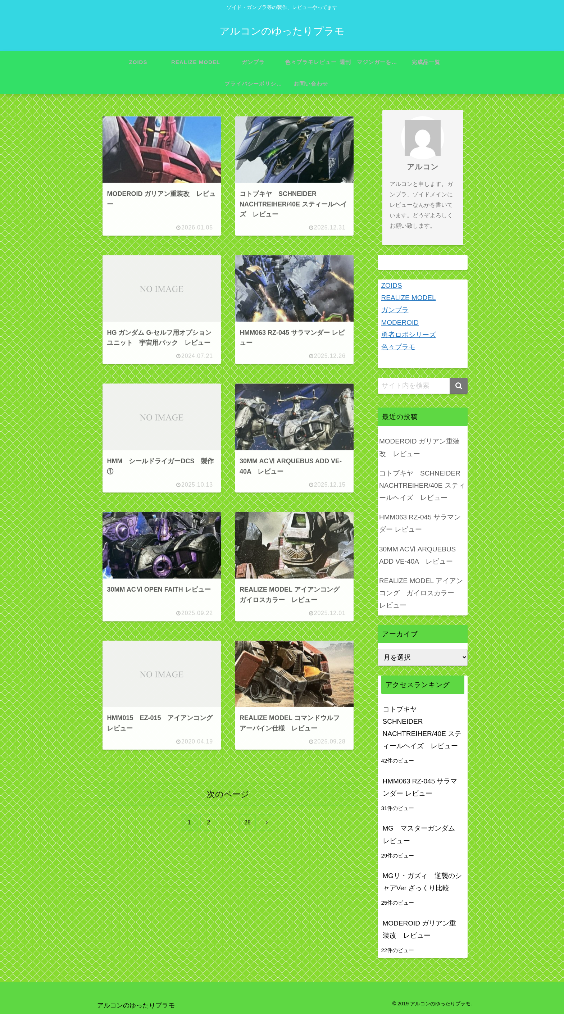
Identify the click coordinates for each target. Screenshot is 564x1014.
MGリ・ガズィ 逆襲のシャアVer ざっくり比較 (422, 882)
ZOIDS (391, 285)
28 (247, 823)
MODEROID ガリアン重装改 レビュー (419, 447)
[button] (459, 386)
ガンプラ (395, 310)
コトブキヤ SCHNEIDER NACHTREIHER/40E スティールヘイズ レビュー (422, 485)
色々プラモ (398, 347)
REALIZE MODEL (408, 297)
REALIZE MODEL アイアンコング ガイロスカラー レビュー (421, 593)
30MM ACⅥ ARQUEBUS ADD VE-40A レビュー (417, 555)
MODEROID (400, 322)
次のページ (228, 794)
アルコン (422, 167)
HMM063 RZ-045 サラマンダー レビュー (420, 523)
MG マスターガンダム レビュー (422, 834)
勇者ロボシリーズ (408, 334)
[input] (423, 386)
